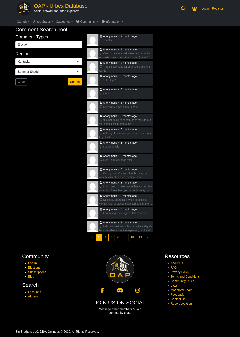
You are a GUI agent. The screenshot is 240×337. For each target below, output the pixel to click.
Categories (63, 21)
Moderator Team (181, 290)
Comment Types (31, 36)
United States (42, 21)
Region (22, 53)
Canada (22, 21)
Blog (31, 276)
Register (217, 8)
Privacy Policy (180, 272)
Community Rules (182, 281)
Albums (33, 296)
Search (75, 81)
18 (132, 237)
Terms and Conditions (185, 276)
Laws (174, 285)
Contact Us (178, 299)
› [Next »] (147, 237)
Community (86, 21)
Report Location (181, 303)
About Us (177, 263)
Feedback (177, 294)
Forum (32, 263)
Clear (21, 81)
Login (205, 8)
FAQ (174, 267)
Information (111, 21)
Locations (34, 292)
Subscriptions (37, 272)
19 (140, 237)
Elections (34, 267)
